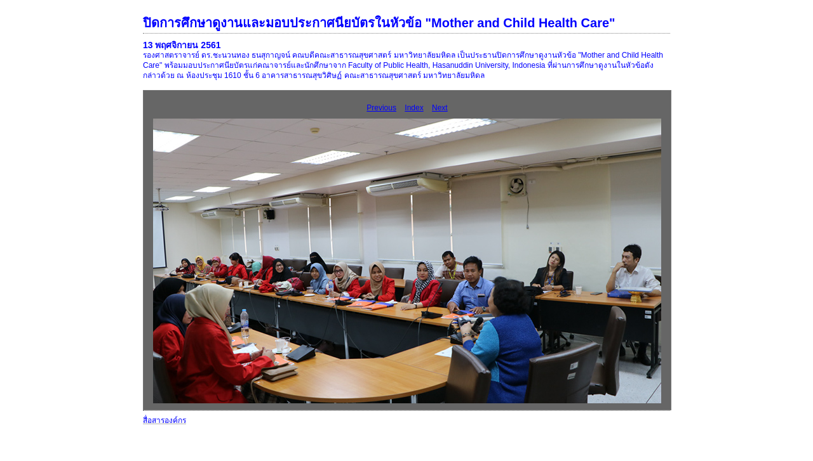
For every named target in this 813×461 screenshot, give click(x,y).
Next (440, 107)
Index (414, 107)
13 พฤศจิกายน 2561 (182, 45)
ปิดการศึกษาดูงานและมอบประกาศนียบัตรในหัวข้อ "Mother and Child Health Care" (379, 23)
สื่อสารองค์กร (164, 420)
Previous (381, 107)
